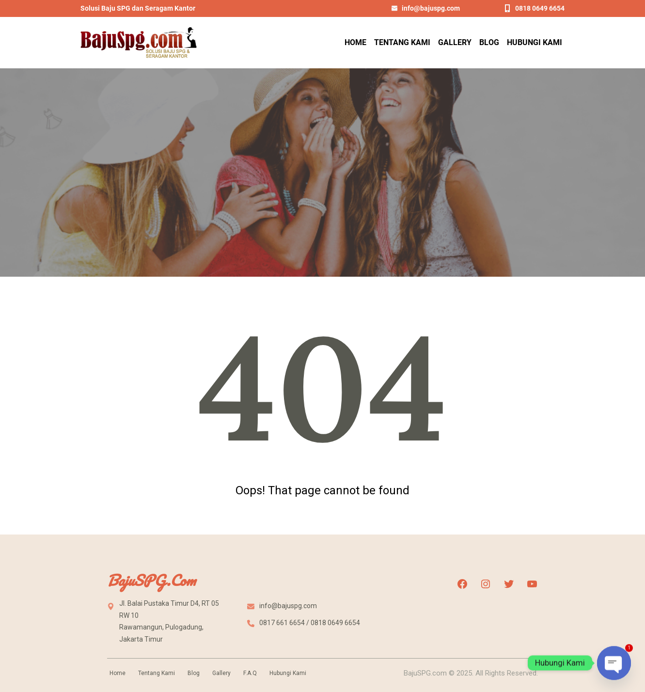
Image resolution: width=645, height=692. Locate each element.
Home (118, 673)
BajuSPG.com (151, 580)
